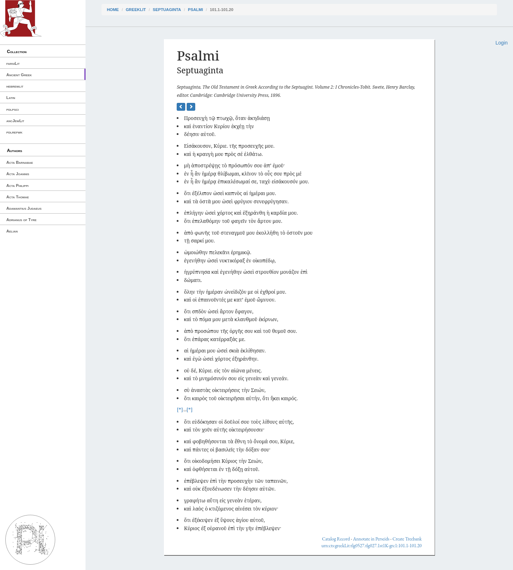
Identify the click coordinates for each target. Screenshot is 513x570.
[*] (180, 409)
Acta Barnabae (19, 162)
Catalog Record (336, 539)
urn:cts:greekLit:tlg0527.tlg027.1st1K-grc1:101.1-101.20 (371, 546)
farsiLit (13, 63)
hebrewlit (15, 86)
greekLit (136, 9)
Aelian (12, 231)
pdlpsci (12, 109)
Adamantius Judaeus (24, 208)
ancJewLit (15, 121)
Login (502, 43)
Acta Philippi (17, 185)
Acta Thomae (17, 197)
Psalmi (195, 9)
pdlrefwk (14, 132)
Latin (10, 97)
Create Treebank (407, 539)
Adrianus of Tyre (21, 220)
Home (113, 9)
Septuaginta (167, 9)
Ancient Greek (19, 75)
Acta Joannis (17, 174)
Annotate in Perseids (371, 539)
